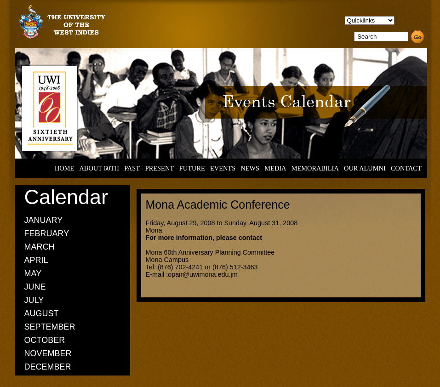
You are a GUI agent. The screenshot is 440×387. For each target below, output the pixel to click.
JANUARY (43, 220)
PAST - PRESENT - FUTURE (164, 168)
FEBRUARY (46, 233)
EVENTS (222, 168)
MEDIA (275, 168)
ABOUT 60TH (99, 168)
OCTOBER (44, 340)
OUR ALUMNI (365, 168)
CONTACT (406, 168)
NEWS (249, 168)
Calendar (66, 197)
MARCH (39, 246)
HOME (64, 168)
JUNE (35, 286)
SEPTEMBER (49, 326)
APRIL (36, 260)
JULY (34, 300)
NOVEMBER (48, 353)
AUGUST (41, 313)
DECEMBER (47, 366)
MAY (33, 273)
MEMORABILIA (315, 168)
